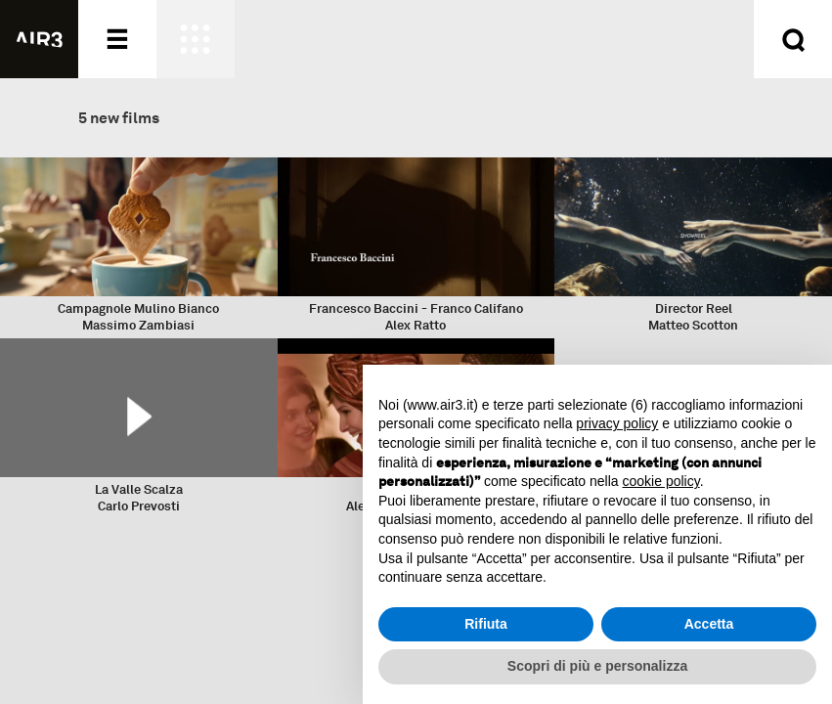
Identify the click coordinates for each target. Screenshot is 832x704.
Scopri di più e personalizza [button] (597, 666)
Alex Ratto (415, 325)
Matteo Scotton (693, 325)
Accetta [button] (709, 624)
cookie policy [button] (661, 481)
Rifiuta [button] (485, 624)
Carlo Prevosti (139, 506)
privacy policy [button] (617, 423)
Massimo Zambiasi (138, 325)
